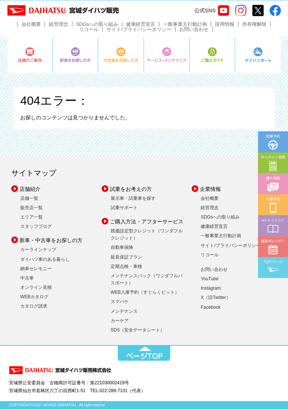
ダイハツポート (258, 55)
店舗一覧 (29, 198)
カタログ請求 (33, 306)
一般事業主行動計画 (185, 24)
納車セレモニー (36, 268)
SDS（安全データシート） (138, 330)
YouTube (209, 278)
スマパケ (120, 301)
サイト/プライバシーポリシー (138, 29)
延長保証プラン (126, 257)
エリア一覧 (31, 217)
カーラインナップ (38, 249)
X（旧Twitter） (215, 297)
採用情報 (224, 24)
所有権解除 (254, 24)
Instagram (210, 288)
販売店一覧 (31, 207)
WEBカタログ (34, 296)
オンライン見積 (36, 287)
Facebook (210, 307)
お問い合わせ (193, 29)
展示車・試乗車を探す (133, 198)
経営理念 (58, 24)
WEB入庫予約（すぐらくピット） (145, 292)
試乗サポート (124, 207)
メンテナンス (124, 311)
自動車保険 (122, 247)
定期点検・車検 (126, 266)
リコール (89, 29)
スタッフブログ (36, 226)
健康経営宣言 (140, 24)
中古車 (27, 278)
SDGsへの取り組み (97, 24)
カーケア (120, 320)
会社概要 (31, 24)
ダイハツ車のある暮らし (45, 259)
